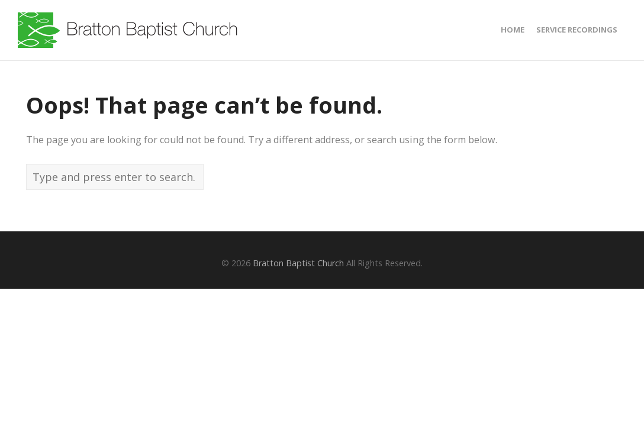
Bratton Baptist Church (298, 263)
